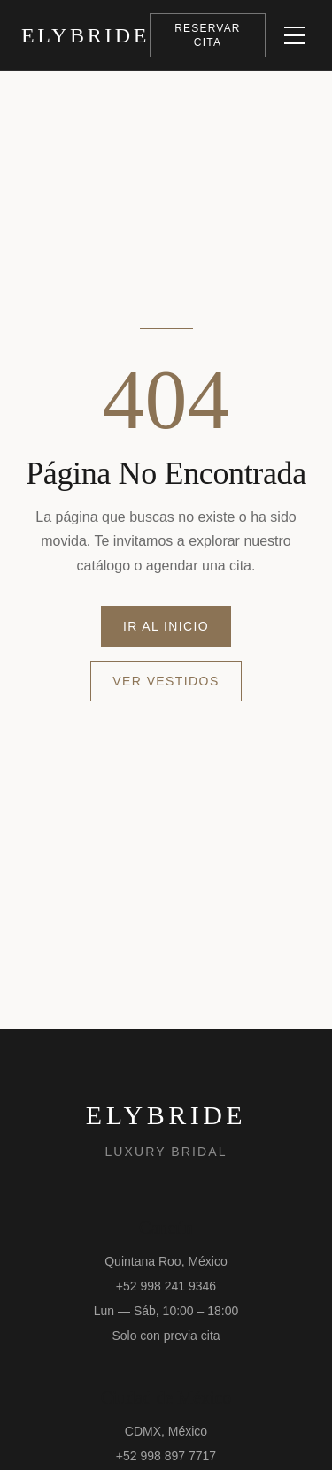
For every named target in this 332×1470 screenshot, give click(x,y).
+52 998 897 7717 (166, 1456)
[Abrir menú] (295, 35)
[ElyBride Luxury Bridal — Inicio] (85, 35)
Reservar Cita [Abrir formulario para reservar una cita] (207, 35)
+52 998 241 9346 (166, 1286)
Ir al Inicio (166, 626)
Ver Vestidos (165, 681)
